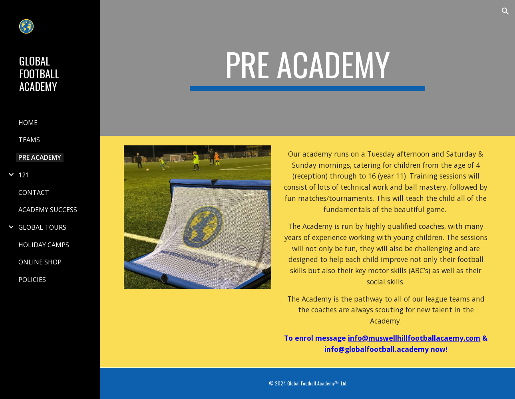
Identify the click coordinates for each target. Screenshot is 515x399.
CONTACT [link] (33, 192)
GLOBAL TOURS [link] (42, 227)
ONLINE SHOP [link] (40, 262)
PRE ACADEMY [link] (39, 157)
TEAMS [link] (29, 139)
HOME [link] (28, 122)
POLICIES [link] (32, 279)
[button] (505, 11)
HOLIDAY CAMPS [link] (43, 244)
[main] (307, 68)
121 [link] (23, 175)
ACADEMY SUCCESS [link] (47, 209)
